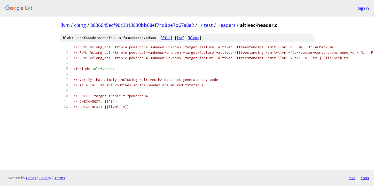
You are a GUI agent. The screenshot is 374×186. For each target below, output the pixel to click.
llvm (65, 25)
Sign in (363, 8)
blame (194, 38)
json (365, 177)
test (208, 25)
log (180, 38)
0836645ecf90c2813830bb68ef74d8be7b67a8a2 (142, 25)
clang (80, 25)
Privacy (45, 177)
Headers (226, 25)
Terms (59, 177)
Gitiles (31, 177)
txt (352, 177)
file (166, 38)
